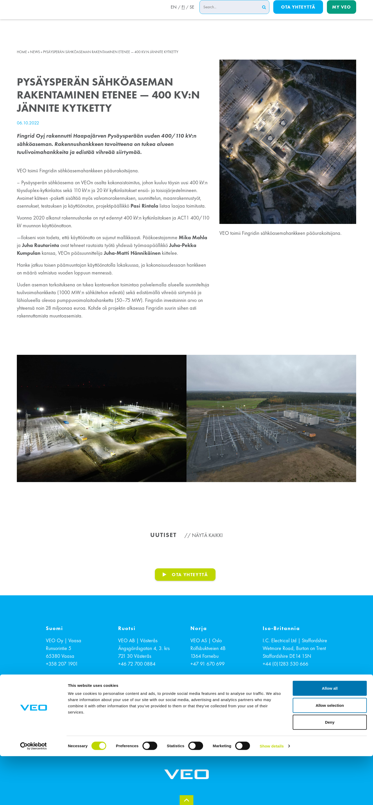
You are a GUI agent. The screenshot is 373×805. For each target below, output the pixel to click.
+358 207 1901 (62, 664)
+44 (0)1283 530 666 (285, 664)
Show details (272, 795)
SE (192, 14)
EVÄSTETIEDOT (160, 717)
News (35, 52)
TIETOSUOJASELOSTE (206, 717)
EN (172, 14)
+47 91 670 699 (207, 664)
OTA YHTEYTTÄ (190, 574)
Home (22, 52)
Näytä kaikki (207, 535)
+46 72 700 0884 (136, 664)
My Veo (341, 13)
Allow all (330, 737)
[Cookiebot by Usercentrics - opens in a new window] (33, 795)
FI (182, 14)
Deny (330, 771)
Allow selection (329, 754)
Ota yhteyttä (298, 13)
